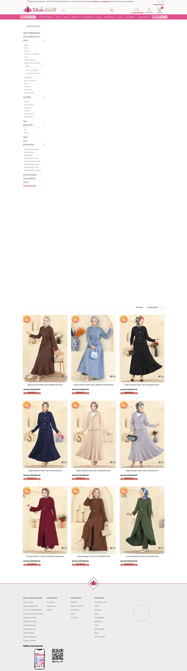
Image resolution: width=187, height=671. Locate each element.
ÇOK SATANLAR (29, 178)
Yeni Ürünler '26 (100, 602)
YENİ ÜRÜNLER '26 (29, 17)
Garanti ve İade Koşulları (32, 610)
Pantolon (27, 86)
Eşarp (26, 133)
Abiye (97, 614)
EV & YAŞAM (130, 17)
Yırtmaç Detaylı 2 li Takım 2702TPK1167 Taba (93, 556)
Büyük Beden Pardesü (32, 170)
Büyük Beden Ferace (32, 164)
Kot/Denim (28, 77)
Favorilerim (75, 610)
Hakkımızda (51, 606)
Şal (25, 130)
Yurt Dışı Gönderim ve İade (33, 614)
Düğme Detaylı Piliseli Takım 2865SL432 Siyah (142, 385)
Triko (26, 57)
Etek (25, 83)
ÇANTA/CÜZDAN (143, 17)
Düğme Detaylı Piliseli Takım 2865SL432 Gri (142, 470)
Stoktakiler (137, 307)
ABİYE (66, 17)
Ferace (27, 102)
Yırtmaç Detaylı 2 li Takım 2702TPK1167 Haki (142, 556)
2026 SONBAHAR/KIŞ (31, 33)
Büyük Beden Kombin (32, 161)
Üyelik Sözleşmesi (29, 625)
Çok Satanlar (99, 629)
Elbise (26, 45)
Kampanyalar (100, 637)
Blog (96, 633)
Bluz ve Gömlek (30, 80)
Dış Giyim (98, 610)
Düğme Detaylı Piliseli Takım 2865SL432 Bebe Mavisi (93, 385)
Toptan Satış (28, 602)
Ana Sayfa (51, 602)
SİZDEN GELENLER (159, 17)
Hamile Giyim (29, 92)
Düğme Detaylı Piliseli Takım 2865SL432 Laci (45, 470)
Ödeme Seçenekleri (30, 606)
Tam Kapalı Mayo (32, 70)
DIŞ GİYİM (75, 17)
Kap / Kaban (29, 105)
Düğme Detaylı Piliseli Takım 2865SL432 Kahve (45, 385)
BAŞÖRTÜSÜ (109, 17)
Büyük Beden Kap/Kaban (29, 153)
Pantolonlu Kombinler (32, 63)
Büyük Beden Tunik (31, 167)
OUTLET (26, 182)
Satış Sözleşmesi (29, 629)
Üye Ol (73, 614)
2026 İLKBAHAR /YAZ (31, 37)
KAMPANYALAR (29, 186)
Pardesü (27, 111)
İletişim (49, 610)
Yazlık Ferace (29, 114)
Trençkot (27, 108)
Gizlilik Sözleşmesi (29, 637)
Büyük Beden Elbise (31, 158)
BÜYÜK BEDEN (87, 17)
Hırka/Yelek (28, 117)
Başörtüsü (98, 621)
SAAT (99, 17)
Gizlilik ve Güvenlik (30, 621)
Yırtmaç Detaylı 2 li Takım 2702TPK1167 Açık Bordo (45, 556)
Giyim (97, 606)
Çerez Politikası (28, 633)
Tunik (26, 48)
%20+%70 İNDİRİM (45, 17)
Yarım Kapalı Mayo (33, 73)
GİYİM (58, 17)
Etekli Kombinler (30, 60)
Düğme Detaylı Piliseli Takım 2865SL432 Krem (93, 470)
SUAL (120, 17)
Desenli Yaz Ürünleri (31, 54)
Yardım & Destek (29, 640)
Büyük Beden (99, 617)
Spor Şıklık (28, 89)
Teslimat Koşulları (29, 617)
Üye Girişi (74, 617)
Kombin (27, 51)
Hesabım (74, 602)
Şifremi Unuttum (77, 606)
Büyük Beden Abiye (31, 149)
